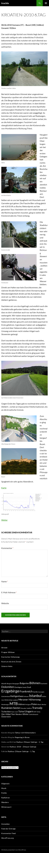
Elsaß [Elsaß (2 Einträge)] (29, 687)
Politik (4, 793)
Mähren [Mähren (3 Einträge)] (21, 704)
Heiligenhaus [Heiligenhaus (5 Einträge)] (17, 696)
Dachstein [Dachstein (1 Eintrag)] (44, 683)
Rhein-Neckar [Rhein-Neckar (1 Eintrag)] (42, 704)
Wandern (5, 802)
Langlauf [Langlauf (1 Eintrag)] (15, 700)
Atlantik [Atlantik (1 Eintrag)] (3, 683)
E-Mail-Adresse (9, 592)
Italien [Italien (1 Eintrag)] (44, 696)
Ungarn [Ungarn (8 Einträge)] (29, 711)
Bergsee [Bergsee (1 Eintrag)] (9, 683)
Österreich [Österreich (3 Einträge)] (6, 716)
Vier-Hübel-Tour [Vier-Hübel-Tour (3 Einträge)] (8, 714)
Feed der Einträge (8, 829)
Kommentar (7, 548)
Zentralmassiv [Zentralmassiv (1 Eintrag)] (33, 714)
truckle (5, 3)
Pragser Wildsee (8, 652)
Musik (3, 788)
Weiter (4, 520)
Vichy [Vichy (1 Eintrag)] (38, 712)
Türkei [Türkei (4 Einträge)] (21, 711)
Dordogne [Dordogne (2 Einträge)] (18, 687)
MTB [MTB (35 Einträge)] (14, 703)
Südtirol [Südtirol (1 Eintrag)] (29, 708)
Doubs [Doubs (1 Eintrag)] (24, 687)
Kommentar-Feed (8, 833)
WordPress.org (7, 838)
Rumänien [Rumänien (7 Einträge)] (7, 707)
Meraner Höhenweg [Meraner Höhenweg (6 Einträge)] (29, 699)
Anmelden (5, 824)
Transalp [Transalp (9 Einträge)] (37, 707)
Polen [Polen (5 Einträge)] (34, 704)
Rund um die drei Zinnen (11, 661)
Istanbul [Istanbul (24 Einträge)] (35, 695)
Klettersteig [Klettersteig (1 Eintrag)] (8, 700)
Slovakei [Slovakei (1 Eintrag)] (23, 708)
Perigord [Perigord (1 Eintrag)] (28, 704)
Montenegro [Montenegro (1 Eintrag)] (5, 704)
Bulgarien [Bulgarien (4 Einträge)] (24, 683)
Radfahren (5, 797)
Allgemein (5, 783)
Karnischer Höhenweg (10, 657)
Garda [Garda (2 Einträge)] (35, 692)
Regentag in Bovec (22, 737)
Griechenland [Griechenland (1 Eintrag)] (5, 696)
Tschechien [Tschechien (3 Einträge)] (6, 711)
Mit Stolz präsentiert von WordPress (13, 850)
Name (4, 581)
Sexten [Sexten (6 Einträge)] (17, 707)
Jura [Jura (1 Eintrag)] (2, 700)
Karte (3, 488)
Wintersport (6, 807)
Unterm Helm (6, 666)
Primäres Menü (46, 3)
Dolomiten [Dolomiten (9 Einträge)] (7, 686)
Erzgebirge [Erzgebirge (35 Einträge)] (10, 691)
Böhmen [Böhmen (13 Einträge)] (35, 683)
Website (5, 603)
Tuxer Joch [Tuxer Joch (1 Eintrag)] (14, 712)
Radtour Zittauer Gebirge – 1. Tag (29, 742)
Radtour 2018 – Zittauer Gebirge (23, 747)
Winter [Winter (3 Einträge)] (26, 714)
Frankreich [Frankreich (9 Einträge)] (26, 691)
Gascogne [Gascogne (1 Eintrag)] (41, 692)
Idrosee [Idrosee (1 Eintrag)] (26, 696)
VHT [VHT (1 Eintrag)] (35, 712)
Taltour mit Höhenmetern (25, 733)
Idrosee (4, 647)
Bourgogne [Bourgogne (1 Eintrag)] (15, 683)
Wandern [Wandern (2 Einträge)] (18, 714)
